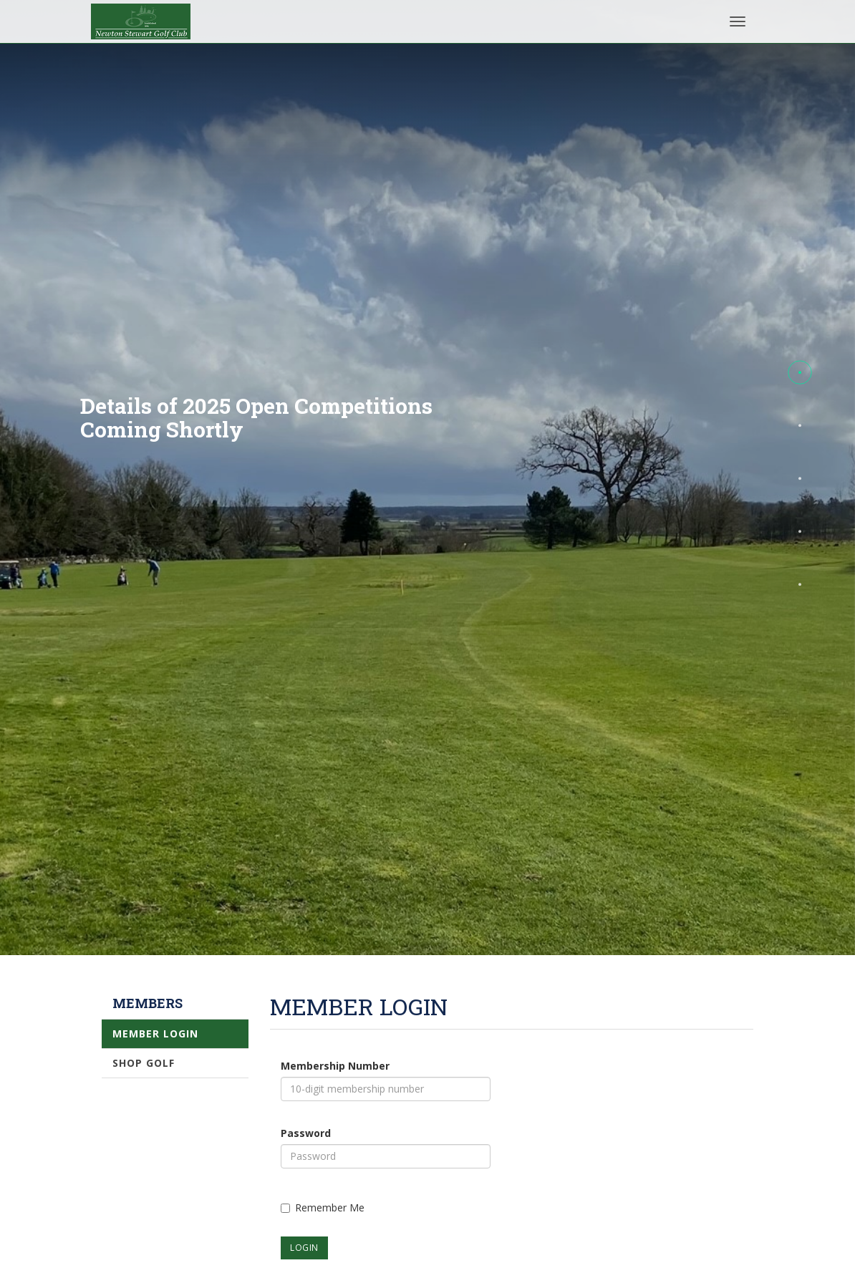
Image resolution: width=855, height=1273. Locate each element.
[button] (799, 372)
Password (306, 1133)
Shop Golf (143, 1063)
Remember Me (322, 1207)
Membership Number (335, 1066)
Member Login (155, 1033)
